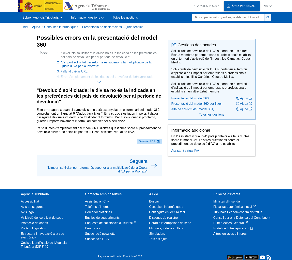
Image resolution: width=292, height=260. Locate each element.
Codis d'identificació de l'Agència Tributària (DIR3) (44, 244)
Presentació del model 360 (190, 98)
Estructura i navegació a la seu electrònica (42, 235)
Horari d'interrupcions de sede (170, 223)
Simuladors (157, 233)
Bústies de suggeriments (102, 217)
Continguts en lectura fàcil (167, 212)
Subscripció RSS (97, 239)
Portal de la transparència (233, 228)
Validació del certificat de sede (42, 217)
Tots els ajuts (158, 239)
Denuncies (92, 228)
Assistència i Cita (97, 201)
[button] (267, 6)
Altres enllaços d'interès (230, 233)
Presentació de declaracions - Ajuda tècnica (112, 27)
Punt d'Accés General (230, 223)
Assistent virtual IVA (185, 150)
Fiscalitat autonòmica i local (234, 206)
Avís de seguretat (33, 206)
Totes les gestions (125, 17)
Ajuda (36, 27)
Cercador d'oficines (98, 212)
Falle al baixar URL (74, 71)
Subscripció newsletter (101, 233)
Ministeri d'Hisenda (226, 201)
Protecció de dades (34, 223)
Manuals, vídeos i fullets (166, 228)
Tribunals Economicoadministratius (237, 212)
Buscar (154, 201)
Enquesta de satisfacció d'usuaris (110, 223)
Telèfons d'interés (97, 206)
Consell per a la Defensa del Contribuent (241, 217)
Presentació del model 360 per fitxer (196, 103)
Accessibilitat (30, 201)
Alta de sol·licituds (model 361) (192, 109)
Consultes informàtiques (61, 27)
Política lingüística (33, 228)
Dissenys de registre (163, 217)
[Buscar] (228, 17)
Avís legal (28, 212)
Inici (25, 27)
